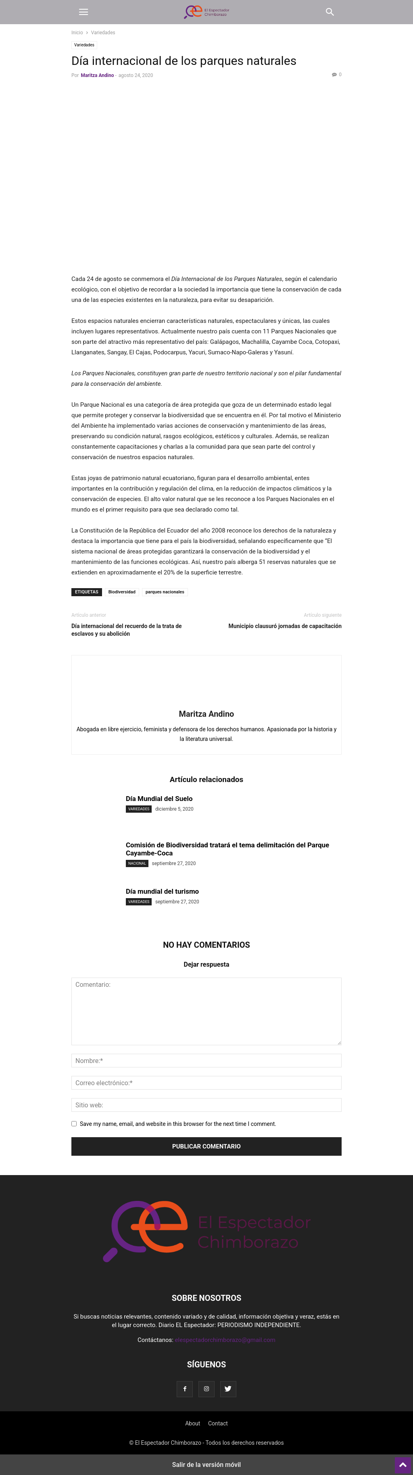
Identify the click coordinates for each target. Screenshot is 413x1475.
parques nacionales (165, 592)
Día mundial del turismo (162, 891)
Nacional (137, 863)
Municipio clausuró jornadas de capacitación (285, 626)
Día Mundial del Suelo (159, 799)
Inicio (77, 32)
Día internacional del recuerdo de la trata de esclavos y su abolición (126, 630)
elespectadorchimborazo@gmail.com (225, 1340)
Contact (218, 1423)
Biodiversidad (122, 592)
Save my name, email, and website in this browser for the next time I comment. (178, 1124)
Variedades (103, 32)
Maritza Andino (97, 75)
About (192, 1423)
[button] (83, 12)
